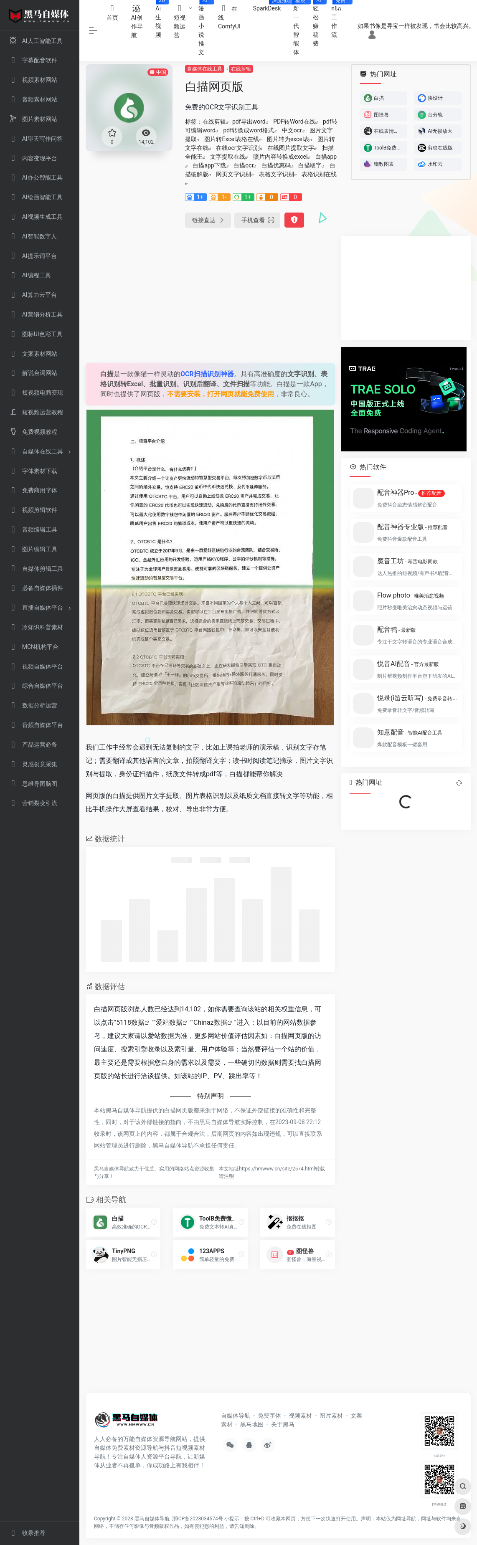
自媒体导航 (235, 1415)
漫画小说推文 (205, 28)
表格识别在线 (319, 174)
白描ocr (243, 165)
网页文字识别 (233, 174)
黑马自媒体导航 (152, 1519)
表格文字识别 (276, 174)
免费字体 (269, 1415)
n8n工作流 (339, 19)
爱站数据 (169, 1022)
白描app (326, 156)
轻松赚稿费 (319, 23)
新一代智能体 (299, 28)
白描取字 (310, 165)
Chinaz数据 (210, 1022)
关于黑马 (282, 1424)
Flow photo (410, 595)
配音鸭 (396, 629)
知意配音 (409, 732)
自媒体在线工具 (204, 69)
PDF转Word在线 (294, 121)
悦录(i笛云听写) (417, 698)
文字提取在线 (227, 156)
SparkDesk (270, 6)
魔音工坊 (407, 561)
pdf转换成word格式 (248, 130)
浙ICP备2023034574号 (197, 1519)
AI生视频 (161, 19)
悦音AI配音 (408, 664)
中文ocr (292, 130)
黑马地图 (252, 1424)
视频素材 (300, 1415)
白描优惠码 (276, 165)
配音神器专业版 (412, 527)
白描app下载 (209, 165)
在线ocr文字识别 (237, 147)
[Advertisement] (210, 294)
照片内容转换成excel (280, 156)
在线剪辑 (241, 69)
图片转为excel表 (288, 139)
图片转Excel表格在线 (231, 139)
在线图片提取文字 (290, 147)
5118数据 (130, 1022)
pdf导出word (249, 121)
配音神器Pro (411, 493)
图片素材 (331, 1415)
